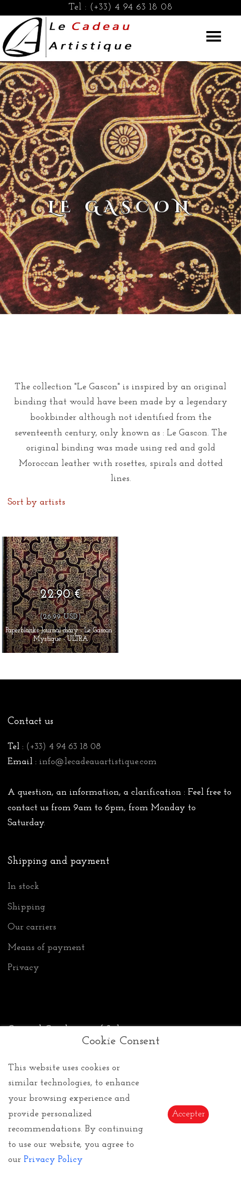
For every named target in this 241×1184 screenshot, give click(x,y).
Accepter (188, 1114)
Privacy (23, 968)
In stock (23, 886)
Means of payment (46, 948)
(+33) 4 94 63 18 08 (131, 7)
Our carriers (32, 927)
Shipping (26, 907)
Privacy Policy (53, 1159)
